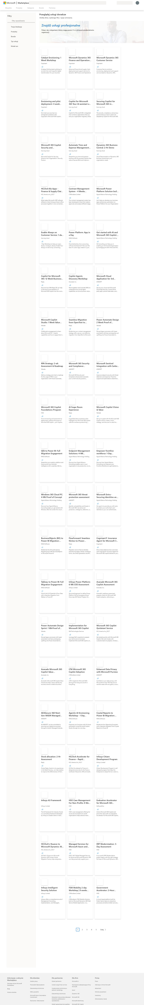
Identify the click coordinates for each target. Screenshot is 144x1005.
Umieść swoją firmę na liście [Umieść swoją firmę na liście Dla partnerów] (59, 985)
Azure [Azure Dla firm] (73, 990)
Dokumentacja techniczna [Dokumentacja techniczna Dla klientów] (37, 988)
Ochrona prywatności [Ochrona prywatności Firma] (100, 992)
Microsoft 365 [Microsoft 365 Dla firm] (75, 997)
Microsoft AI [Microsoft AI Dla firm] (75, 981)
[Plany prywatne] (115, 3)
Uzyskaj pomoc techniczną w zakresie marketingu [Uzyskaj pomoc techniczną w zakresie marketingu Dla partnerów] (59, 989)
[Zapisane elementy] (112, 3)
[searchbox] (23, 20)
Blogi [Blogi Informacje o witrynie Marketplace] (8, 989)
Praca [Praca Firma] (96, 981)
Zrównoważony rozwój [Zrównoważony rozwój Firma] (101, 999)
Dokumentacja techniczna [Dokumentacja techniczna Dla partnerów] (59, 993)
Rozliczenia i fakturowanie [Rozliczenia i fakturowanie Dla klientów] (37, 1000)
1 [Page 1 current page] (77, 930)
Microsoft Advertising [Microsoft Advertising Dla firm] (77, 1000)
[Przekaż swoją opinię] (107, 3)
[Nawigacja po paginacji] (91, 931)
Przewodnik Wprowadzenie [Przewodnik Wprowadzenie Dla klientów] (37, 985)
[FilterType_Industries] (9, 36)
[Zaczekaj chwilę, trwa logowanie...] (137, 3)
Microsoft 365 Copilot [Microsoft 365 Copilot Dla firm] (78, 1004)
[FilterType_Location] (9, 26)
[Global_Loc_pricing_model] (9, 46)
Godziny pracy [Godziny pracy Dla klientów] (34, 981)
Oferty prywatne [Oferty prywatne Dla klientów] (34, 992)
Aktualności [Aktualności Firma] (98, 988)
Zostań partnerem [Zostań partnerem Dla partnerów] (56, 981)
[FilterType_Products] (9, 31)
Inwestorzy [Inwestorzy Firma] (98, 995)
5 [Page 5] (96, 930)
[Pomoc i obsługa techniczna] (110, 3)
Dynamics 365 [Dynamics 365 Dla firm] (75, 993)
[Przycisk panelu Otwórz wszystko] (8, 8)
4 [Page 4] (91, 930)
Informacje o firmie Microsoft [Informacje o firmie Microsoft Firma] (102, 985)
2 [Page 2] (82, 930)
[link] (52, 68)
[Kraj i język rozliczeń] (125, 3)
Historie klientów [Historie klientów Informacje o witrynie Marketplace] (11, 992)
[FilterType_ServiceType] (9, 41)
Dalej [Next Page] (102, 930)
